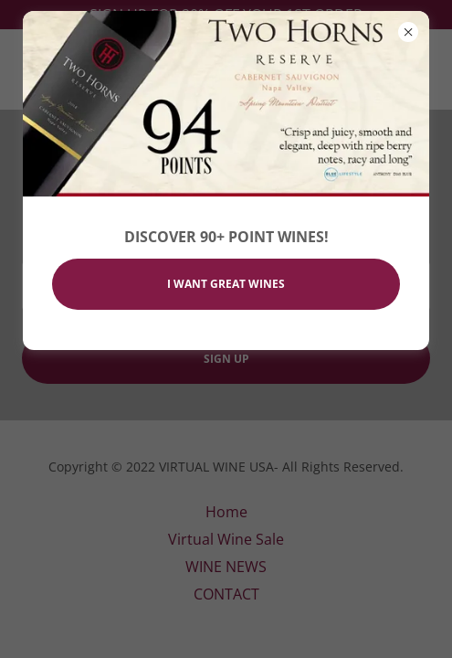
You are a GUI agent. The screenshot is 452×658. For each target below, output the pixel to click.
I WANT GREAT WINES (226, 284)
